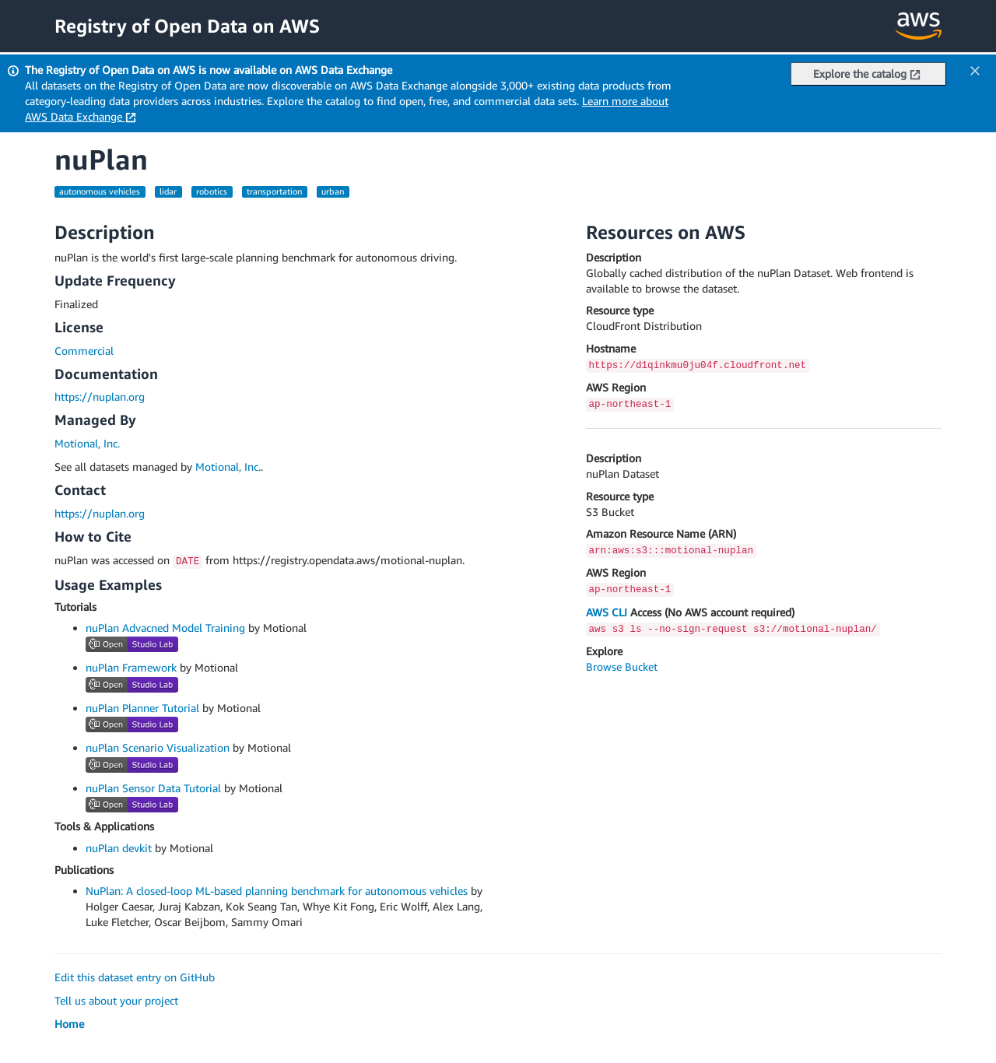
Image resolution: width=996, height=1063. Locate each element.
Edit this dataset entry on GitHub (134, 977)
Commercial (84, 350)
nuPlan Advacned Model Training (165, 627)
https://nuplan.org (99, 396)
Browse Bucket (622, 666)
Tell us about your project (116, 1000)
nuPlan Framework (131, 667)
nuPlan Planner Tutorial (142, 707)
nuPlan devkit (119, 847)
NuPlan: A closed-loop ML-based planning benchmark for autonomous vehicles (277, 890)
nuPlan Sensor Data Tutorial (153, 788)
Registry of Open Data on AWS (187, 26)
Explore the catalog (867, 73)
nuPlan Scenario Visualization (158, 747)
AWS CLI (606, 612)
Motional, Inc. (87, 443)
